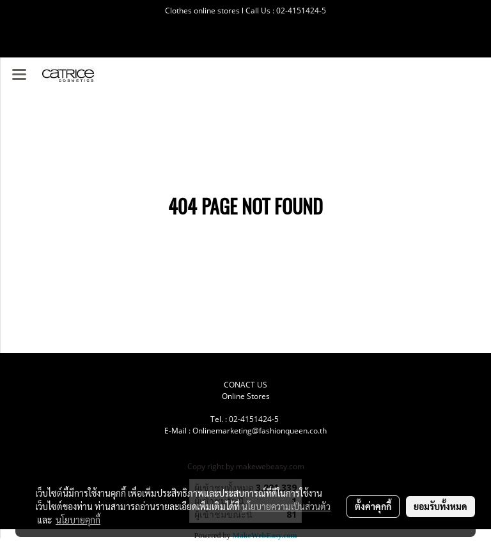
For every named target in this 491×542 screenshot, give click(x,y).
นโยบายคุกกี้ (78, 519)
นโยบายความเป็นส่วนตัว (286, 506)
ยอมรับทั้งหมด (440, 506)
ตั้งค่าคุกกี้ (373, 506)
